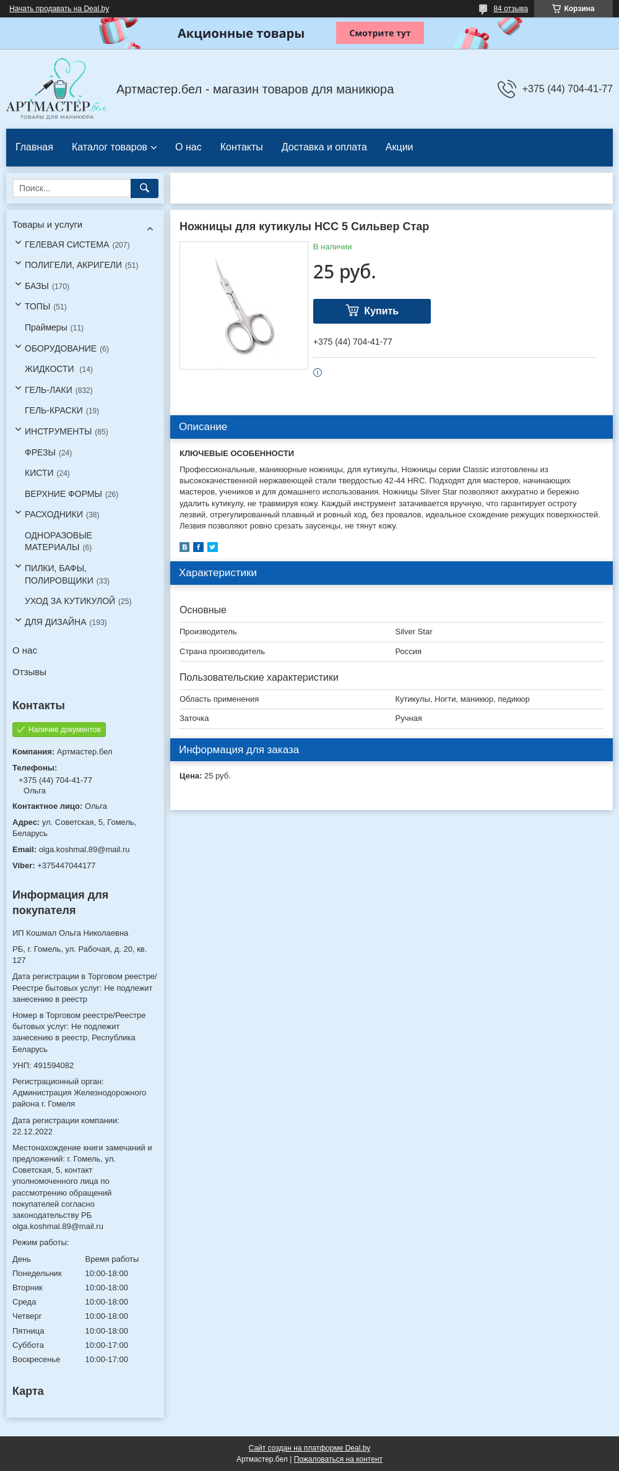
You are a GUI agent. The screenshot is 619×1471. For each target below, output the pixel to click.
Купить (381, 311)
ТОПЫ (37, 306)
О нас (188, 147)
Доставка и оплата (324, 147)
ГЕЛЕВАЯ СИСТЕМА (67, 244)
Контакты (241, 147)
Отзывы (29, 671)
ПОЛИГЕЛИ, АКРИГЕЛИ (73, 265)
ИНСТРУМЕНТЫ (58, 431)
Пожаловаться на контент (338, 1459)
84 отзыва (510, 8)
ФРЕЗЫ (40, 452)
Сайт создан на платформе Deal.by (310, 1448)
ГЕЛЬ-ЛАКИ (48, 390)
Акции (399, 147)
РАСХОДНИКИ (54, 514)
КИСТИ (39, 473)
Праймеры (46, 327)
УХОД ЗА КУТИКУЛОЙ (70, 601)
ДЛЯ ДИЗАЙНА (56, 622)
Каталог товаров (109, 147)
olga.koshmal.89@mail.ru (84, 849)
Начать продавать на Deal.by (59, 8)
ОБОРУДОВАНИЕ (61, 348)
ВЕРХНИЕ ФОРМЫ (63, 494)
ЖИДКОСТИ (51, 369)
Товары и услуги (47, 224)
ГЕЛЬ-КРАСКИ (54, 410)
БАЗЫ (37, 286)
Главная (34, 147)
